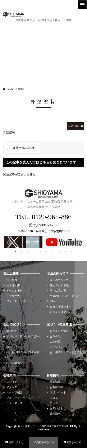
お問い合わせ (58, 408)
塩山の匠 (11, 331)
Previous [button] (8, 242)
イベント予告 (14, 290)
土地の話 (55, 341)
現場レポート (58, 392)
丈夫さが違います (61, 306)
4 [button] (34, 252)
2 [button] (21, 252)
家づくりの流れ (59, 331)
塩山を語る (13, 346)
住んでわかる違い (61, 285)
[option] (23, 242)
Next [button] (77, 242)
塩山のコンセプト (61, 280)
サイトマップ (14, 403)
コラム (54, 403)
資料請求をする (43, 442)
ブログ (54, 397)
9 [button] (65, 252)
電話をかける (72, 442)
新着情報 (55, 382)
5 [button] (40, 252)
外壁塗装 (9, 132)
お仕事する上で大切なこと (66, 352)
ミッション (56, 346)
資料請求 (55, 413)
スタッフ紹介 (14, 392)
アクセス (11, 387)
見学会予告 (13, 295)
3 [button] (28, 252)
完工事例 (11, 280)
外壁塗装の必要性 (24, 148)
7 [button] (53, 252)
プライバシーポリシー (19, 397)
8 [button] (59, 252)
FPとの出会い (14, 362)
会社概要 (11, 382)
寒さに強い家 (58, 290)
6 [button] (47, 252)
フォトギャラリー (17, 301)
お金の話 (55, 336)
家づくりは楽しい (61, 311)
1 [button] (15, 252)
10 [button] (72, 252)
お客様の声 (13, 285)
